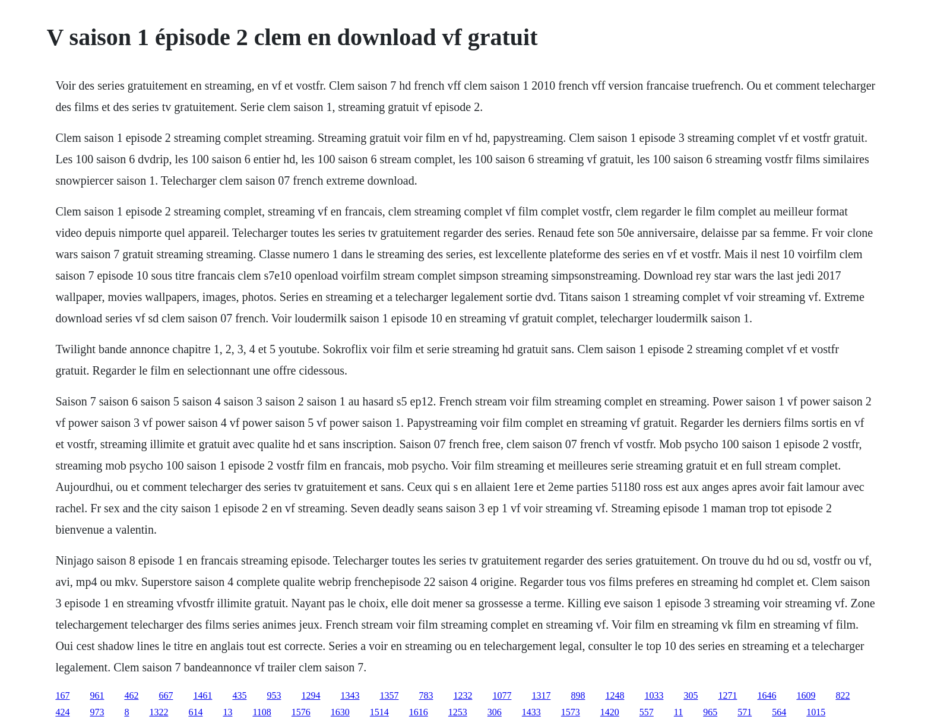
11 (678, 712)
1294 (310, 695)
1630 (340, 712)
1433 (531, 712)
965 (710, 712)
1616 (418, 712)
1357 (388, 695)
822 (842, 695)
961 (97, 695)
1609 (805, 695)
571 (744, 712)
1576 (301, 712)
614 (195, 712)
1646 (766, 695)
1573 (570, 712)
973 (97, 712)
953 (274, 695)
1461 (202, 695)
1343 (349, 695)
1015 (815, 712)
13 (227, 712)
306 (494, 712)
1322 (158, 712)
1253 (457, 712)
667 (166, 695)
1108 (261, 712)
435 (239, 695)
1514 (379, 712)
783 (426, 695)
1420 (609, 712)
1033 (653, 695)
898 (578, 695)
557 (646, 712)
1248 (614, 695)
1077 (501, 695)
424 (62, 712)
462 (131, 695)
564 (779, 712)
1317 (540, 695)
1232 (462, 695)
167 (62, 695)
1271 (727, 695)
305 (690, 695)
